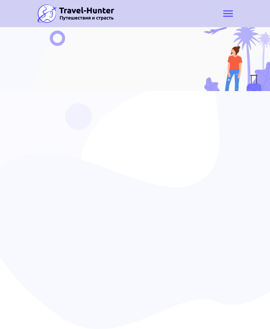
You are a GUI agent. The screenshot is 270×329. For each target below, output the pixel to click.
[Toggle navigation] (228, 14)
